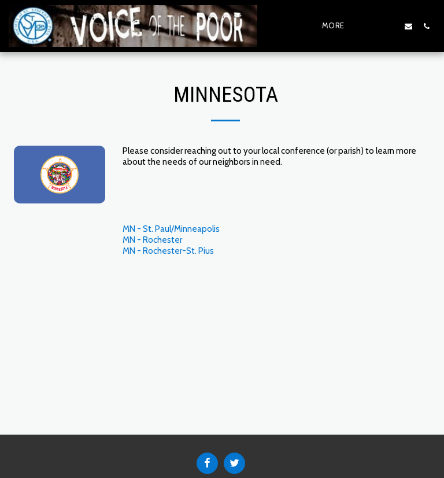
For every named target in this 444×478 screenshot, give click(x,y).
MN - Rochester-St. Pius (168, 251)
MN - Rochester (152, 240)
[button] (372, 26)
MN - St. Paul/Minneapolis (171, 229)
